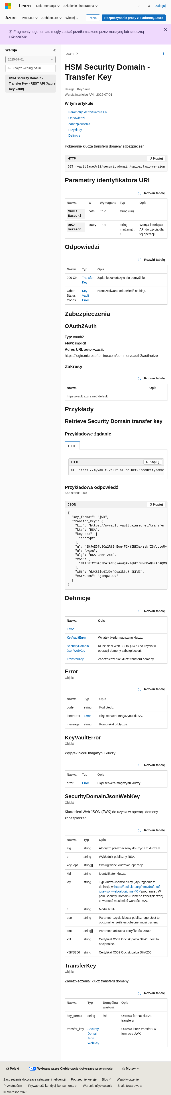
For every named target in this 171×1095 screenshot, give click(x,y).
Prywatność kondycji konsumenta (51, 1085)
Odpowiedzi (76, 118)
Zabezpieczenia (79, 124)
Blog (105, 1079)
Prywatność (12, 1085)
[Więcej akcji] (163, 53)
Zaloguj (160, 6)
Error (70, 629)
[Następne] (139, 6)
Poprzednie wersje (84, 1079)
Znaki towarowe (128, 1085)
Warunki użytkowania (97, 1085)
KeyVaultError (85, 295)
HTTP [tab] (72, 446)
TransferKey (75, 659)
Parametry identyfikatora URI (88, 112)
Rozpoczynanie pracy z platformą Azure (133, 18)
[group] (116, 167)
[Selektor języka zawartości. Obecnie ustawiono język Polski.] (13, 1068)
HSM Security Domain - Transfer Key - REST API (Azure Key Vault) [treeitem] (32, 83)
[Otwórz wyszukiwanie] (149, 6)
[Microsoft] (8, 6)
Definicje (74, 135)
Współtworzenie (128, 1079)
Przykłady (75, 130)
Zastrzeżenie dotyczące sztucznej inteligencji (35, 1079)
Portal (93, 18)
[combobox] (30, 59)
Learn (70, 53)
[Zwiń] (54, 50)
